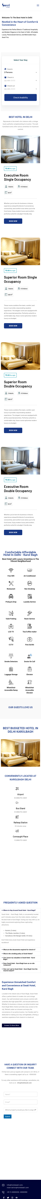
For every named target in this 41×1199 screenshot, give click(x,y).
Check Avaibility (20, 97)
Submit (7, 1116)
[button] (3, 753)
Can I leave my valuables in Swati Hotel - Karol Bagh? (19, 958)
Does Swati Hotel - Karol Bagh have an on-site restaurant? (19, 964)
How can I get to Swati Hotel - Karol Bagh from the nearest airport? (20, 970)
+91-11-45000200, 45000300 (17, 1192)
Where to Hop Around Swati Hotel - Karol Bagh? (19, 910)
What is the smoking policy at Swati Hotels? (18, 954)
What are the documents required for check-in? (19, 950)
